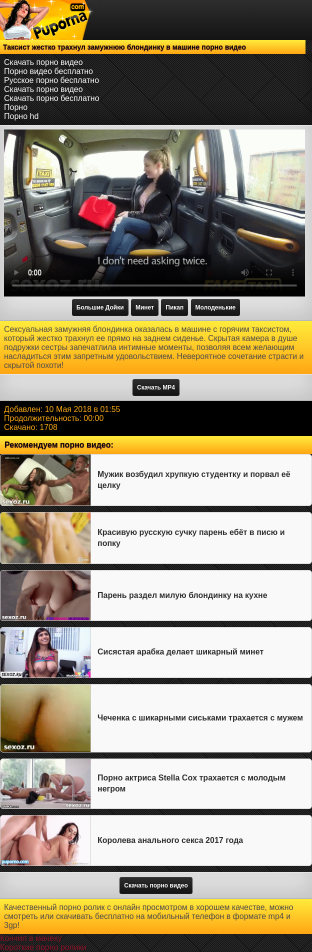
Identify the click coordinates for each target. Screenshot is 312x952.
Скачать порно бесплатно (52, 98)
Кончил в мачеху (31, 938)
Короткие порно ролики (43, 947)
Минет (145, 307)
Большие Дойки (100, 307)
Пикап (175, 307)
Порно (16, 107)
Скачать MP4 (156, 387)
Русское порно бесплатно (51, 80)
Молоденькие (216, 307)
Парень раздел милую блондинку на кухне (183, 595)
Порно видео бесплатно (48, 71)
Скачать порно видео (43, 62)
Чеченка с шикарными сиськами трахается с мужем (200, 718)
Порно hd (21, 116)
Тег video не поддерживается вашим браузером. (154, 213)
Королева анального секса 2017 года (170, 840)
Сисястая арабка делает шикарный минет (181, 652)
